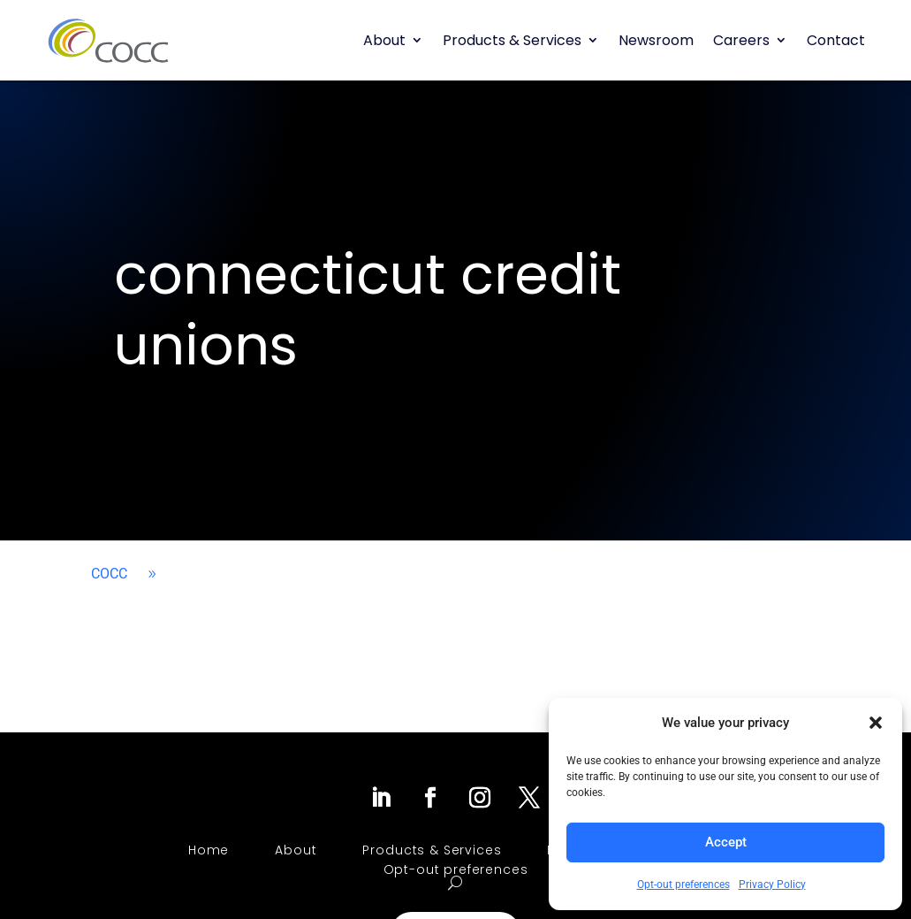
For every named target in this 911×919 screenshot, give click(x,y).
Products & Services (512, 40)
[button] (875, 722)
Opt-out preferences (683, 884)
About (384, 40)
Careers (741, 40)
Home (208, 850)
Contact (836, 40)
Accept (726, 842)
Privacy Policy (772, 884)
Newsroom (656, 40)
